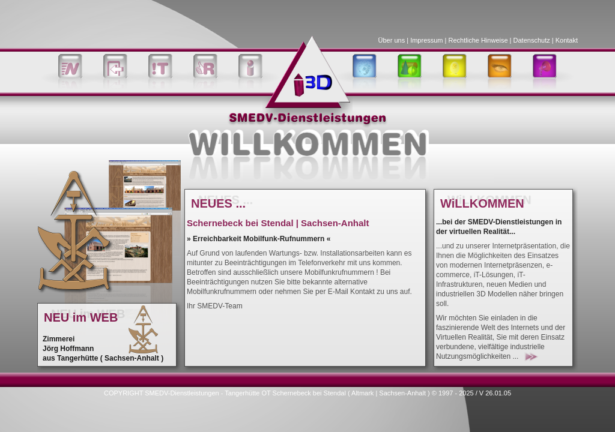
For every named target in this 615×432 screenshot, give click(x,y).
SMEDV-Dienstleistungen (182, 393)
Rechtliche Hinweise (478, 40)
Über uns (391, 40)
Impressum (426, 40)
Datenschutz (532, 40)
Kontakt (567, 40)
